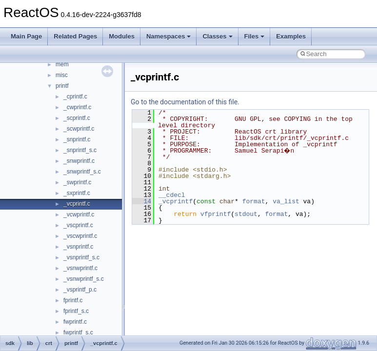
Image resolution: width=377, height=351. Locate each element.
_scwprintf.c (78, 128)
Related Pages (75, 36)
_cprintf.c (75, 96)
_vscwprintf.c (80, 236)
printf (62, 85)
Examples (291, 36)
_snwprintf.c (79, 160)
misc (62, 75)
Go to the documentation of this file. (185, 102)
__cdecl (172, 195)
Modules (122, 36)
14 (141, 201)
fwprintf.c (75, 321)
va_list (286, 201)
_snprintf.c (76, 139)
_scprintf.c (76, 118)
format (253, 201)
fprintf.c (72, 300)
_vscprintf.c (78, 225)
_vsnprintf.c (78, 246)
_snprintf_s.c (80, 150)
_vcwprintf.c (78, 214)
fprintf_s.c (76, 311)
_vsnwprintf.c (80, 268)
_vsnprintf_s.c (81, 257)
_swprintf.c (77, 182)
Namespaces (168, 36)
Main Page (26, 36)
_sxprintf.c (76, 193)
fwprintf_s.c (78, 332)
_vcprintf (176, 201)
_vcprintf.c (76, 203)
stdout (246, 214)
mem (62, 64)
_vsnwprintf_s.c (83, 278)
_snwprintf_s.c (82, 171)
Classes (217, 36)
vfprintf (215, 214)
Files (254, 36)
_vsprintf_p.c (80, 289)
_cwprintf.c (77, 107)
